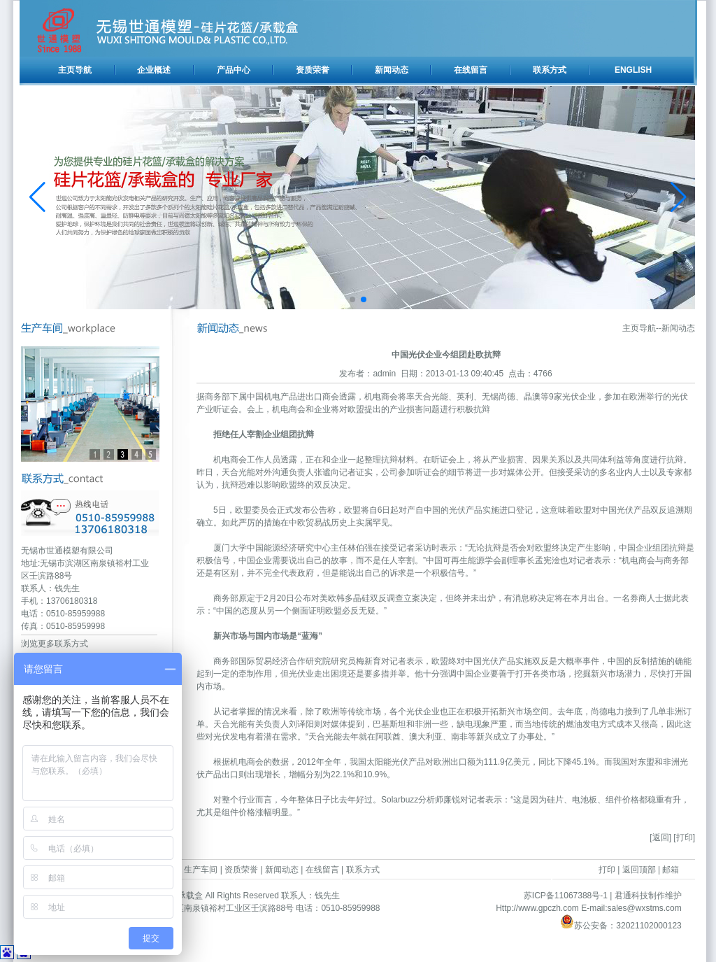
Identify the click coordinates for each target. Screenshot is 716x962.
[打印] (684, 837)
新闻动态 (391, 70)
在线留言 (470, 70)
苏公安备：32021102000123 (620, 926)
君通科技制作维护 (648, 895)
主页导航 (75, 70)
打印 (607, 870)
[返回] (660, 837)
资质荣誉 (312, 70)
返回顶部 (639, 870)
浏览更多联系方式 (54, 644)
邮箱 (670, 870)
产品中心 (233, 70)
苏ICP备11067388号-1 (566, 895)
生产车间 (200, 870)
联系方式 (549, 70)
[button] (352, 299)
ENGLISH (633, 70)
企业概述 (154, 70)
